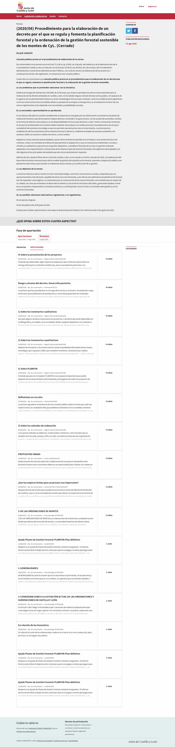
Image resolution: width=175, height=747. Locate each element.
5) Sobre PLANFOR (27, 368)
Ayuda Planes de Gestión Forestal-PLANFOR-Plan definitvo (49, 539)
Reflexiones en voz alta (30, 397)
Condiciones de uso (60, 741)
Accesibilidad (73, 741)
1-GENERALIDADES (28, 568)
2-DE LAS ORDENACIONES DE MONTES (38, 511)
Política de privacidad (44, 741)
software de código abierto (26, 732)
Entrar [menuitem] (141, 6)
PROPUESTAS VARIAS (29, 454)
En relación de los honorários (33, 625)
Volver (20, 24)
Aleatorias (21, 247)
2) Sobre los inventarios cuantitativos (38, 340)
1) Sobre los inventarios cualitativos (37, 311)
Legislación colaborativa (35, 16)
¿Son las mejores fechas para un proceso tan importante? (48, 482)
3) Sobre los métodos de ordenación (37, 425)
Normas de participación (76, 721)
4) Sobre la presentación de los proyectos (40, 254)
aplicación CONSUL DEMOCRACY (40, 728)
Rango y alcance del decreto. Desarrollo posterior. (44, 283)
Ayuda (53, 16)
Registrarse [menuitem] (152, 6)
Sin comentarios (36, 259)
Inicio (19, 16)
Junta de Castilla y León (142, 742)
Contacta (62, 16)
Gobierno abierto (27, 723)
